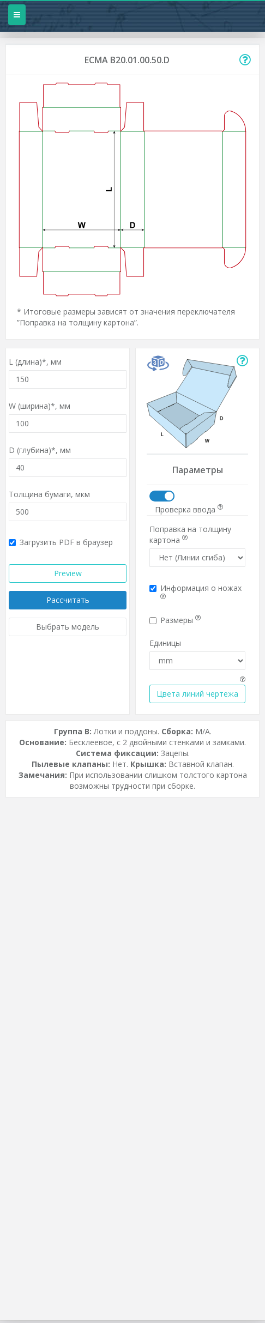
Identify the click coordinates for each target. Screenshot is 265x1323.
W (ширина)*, (39, 406)
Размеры (175, 620)
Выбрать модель (67, 626)
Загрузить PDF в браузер (61, 542)
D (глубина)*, (40, 450)
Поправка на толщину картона (190, 534)
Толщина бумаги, (49, 494)
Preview (68, 573)
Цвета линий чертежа (197, 693)
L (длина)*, (35, 362)
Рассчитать (67, 600)
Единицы (165, 643)
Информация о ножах (195, 591)
